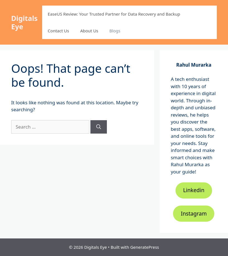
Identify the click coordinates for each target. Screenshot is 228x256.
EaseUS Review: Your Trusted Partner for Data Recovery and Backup (114, 14)
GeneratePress (144, 247)
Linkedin (193, 190)
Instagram (194, 213)
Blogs (114, 30)
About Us (89, 30)
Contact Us (58, 30)
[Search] (98, 127)
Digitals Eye (24, 22)
